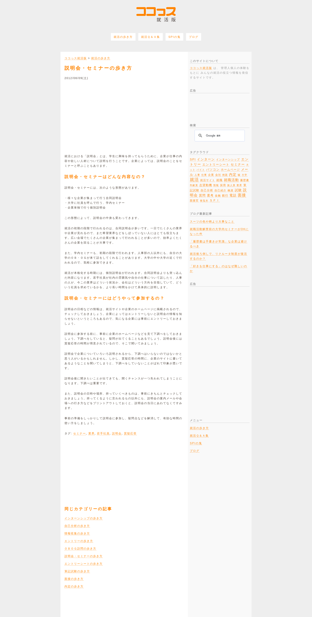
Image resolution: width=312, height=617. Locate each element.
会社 (218, 174)
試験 (238, 190)
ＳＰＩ (215, 200)
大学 (244, 174)
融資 (231, 190)
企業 (211, 174)
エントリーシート (215, 164)
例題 (225, 174)
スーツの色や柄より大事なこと (212, 221)
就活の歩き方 (123, 36)
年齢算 (194, 185)
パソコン (213, 169)
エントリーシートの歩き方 (83, 563)
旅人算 (231, 185)
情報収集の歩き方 (77, 533)
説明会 (117, 433)
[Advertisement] (124, 114)
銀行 (225, 195)
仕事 (204, 174)
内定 (233, 174)
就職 (219, 180)
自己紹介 (220, 190)
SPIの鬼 (174, 36)
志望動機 (205, 185)
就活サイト (207, 180)
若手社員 (103, 433)
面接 (242, 195)
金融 (218, 195)
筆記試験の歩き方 (77, 571)
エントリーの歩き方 (78, 541)
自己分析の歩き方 (77, 525)
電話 (233, 195)
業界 (91, 433)
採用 (223, 185)
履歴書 (244, 180)
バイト (201, 169)
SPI (193, 159)
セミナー (79, 433)
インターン (206, 159)
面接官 (194, 200)
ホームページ (230, 169)
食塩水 (204, 200)
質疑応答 (130, 433)
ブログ (193, 36)
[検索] (219, 135)
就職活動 (231, 180)
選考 (210, 195)
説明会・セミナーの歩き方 (83, 556)
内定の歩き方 (74, 586)
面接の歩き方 (74, 578)
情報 (216, 185)
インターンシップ (228, 159)
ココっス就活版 (75, 58)
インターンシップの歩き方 (83, 518)
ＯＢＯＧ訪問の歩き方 (80, 548)
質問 (202, 195)
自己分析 (207, 190)
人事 (197, 174)
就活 (194, 179)
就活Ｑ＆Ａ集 (150, 36)
